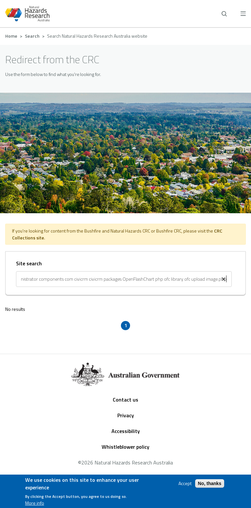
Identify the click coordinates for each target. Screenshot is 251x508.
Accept (185, 483)
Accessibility (125, 431)
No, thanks (210, 483)
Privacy (125, 415)
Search (32, 35)
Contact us (125, 400)
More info (34, 503)
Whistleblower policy (125, 447)
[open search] (224, 13)
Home (11, 35)
